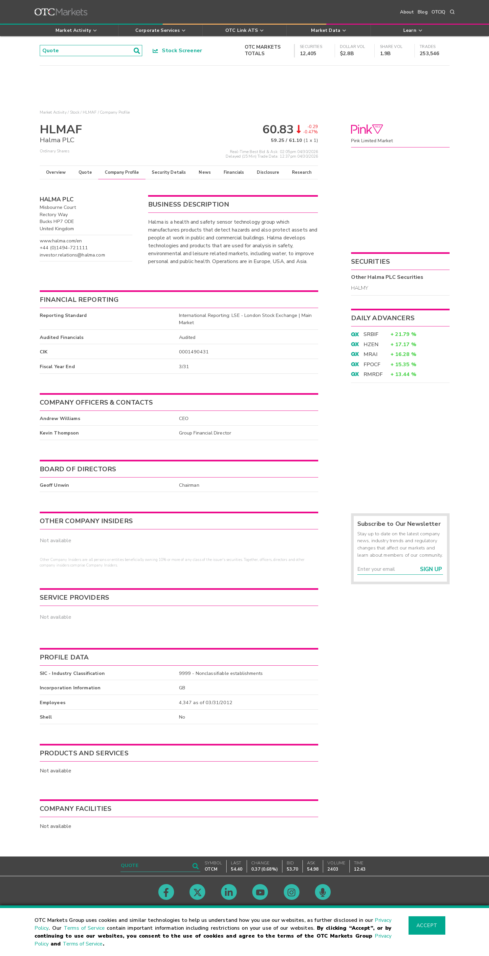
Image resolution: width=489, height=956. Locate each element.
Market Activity (53, 112)
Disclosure (268, 172)
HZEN (371, 344)
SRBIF (371, 334)
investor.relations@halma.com (72, 255)
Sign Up (431, 569)
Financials (234, 172)
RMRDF (373, 374)
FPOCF (372, 364)
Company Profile (122, 172)
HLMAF (90, 112)
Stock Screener (177, 50)
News (205, 172)
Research (302, 172)
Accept (426, 925)
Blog (423, 12)
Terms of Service (84, 928)
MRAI (371, 354)
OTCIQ (439, 12)
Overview (56, 172)
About (407, 12)
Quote (85, 172)
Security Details (169, 172)
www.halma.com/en (61, 240)
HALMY (359, 288)
